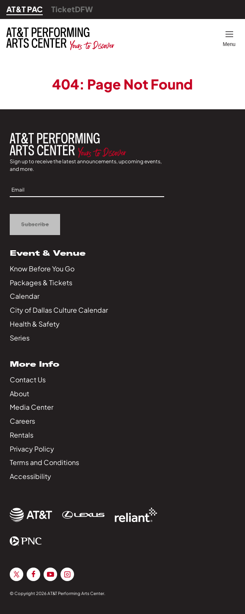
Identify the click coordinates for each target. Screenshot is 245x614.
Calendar (24, 296)
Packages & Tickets (41, 282)
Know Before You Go (42, 268)
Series (20, 337)
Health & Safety (35, 323)
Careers (22, 421)
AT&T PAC (24, 9)
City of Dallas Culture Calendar (59, 310)
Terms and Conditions (44, 462)
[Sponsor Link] (31, 515)
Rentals (21, 434)
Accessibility (30, 476)
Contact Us (28, 379)
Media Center (31, 407)
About (19, 393)
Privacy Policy (32, 448)
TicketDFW (72, 9)
